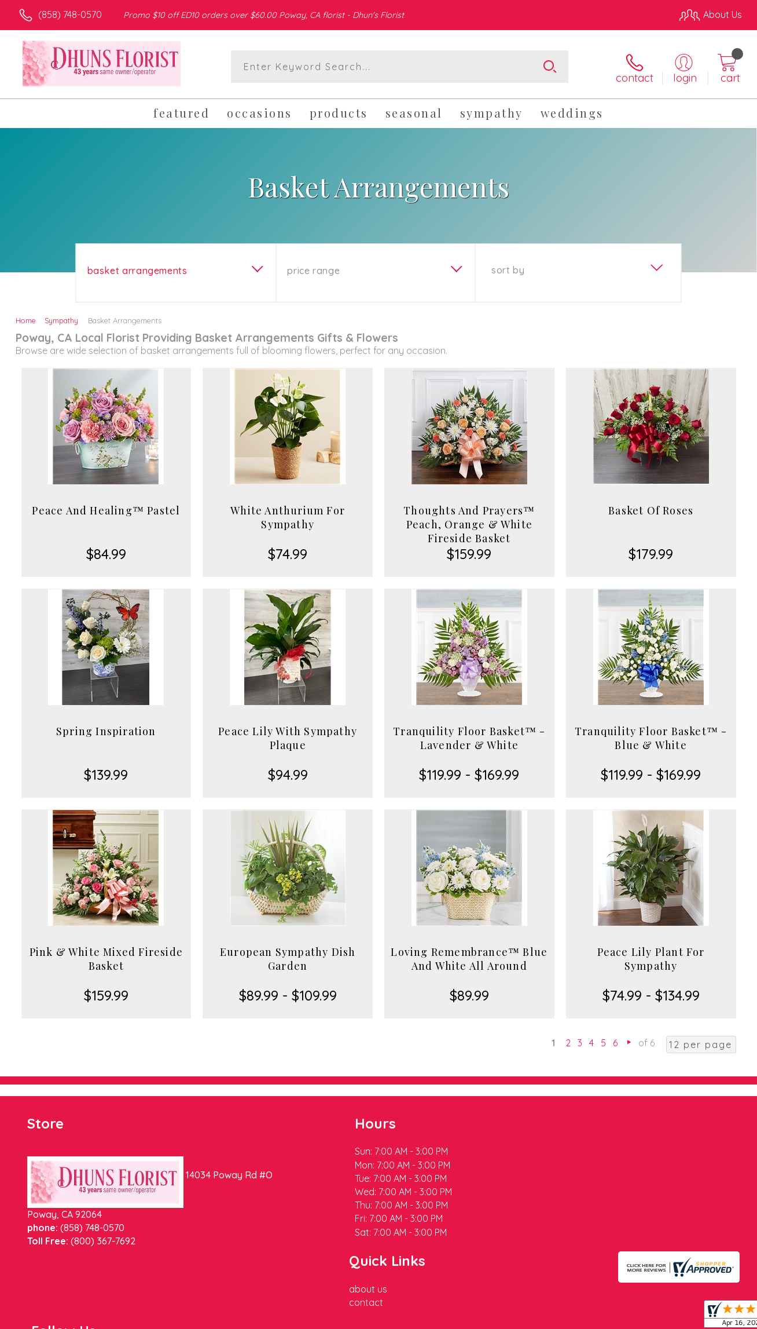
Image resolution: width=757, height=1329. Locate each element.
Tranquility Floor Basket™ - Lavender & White (469, 736)
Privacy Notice (554, 1317)
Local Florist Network (637, 1317)
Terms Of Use (486, 1317)
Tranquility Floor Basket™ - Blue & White (651, 736)
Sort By (507, 268)
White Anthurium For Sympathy (287, 516)
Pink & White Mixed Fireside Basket (106, 957)
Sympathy (61, 318)
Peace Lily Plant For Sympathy (651, 957)
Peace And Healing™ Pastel (106, 509)
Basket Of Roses (650, 509)
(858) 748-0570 (70, 14)
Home (26, 318)
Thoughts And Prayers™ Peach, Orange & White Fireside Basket (469, 522)
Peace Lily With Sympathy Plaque (287, 736)
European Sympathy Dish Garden (287, 957)
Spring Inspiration (106, 729)
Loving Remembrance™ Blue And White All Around (469, 957)
